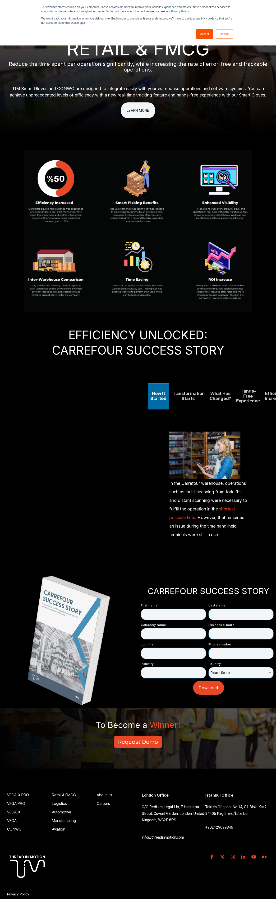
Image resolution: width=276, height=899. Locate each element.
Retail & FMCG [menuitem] (64, 795)
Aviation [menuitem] (58, 829)
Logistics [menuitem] (59, 803)
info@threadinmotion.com (163, 837)
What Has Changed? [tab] (220, 396)
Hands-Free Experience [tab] (248, 396)
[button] (212, 857)
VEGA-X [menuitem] (13, 812)
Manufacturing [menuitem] (64, 820)
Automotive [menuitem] (61, 812)
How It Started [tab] (158, 396)
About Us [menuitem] (104, 795)
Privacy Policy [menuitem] (18, 894)
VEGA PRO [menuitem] (16, 803)
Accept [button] (204, 34)
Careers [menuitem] (103, 803)
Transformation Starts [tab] (188, 396)
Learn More (138, 110)
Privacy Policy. (180, 11)
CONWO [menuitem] (14, 829)
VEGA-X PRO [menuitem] (18, 795)
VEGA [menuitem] (12, 820)
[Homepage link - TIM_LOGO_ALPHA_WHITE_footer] (27, 886)
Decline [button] (224, 34)
